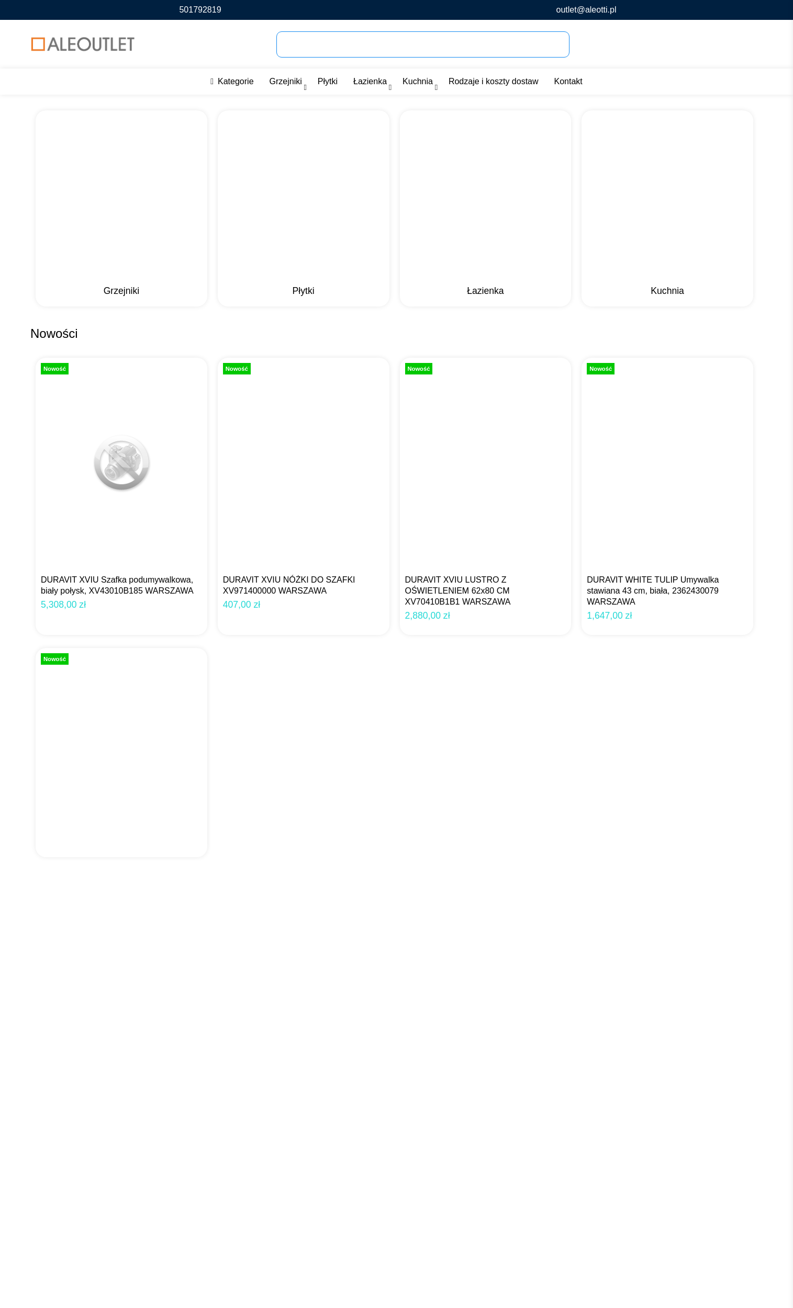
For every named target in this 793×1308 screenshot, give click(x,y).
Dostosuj (644, 1281)
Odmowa (599, 1281)
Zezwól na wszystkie (712, 1281)
